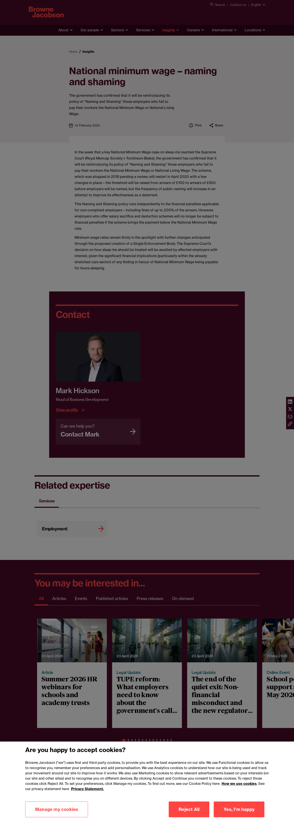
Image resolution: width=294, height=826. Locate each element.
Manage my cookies (56, 815)
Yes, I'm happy (239, 815)
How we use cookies (239, 790)
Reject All (189, 815)
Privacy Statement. (87, 795)
